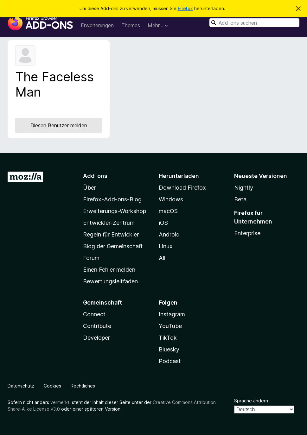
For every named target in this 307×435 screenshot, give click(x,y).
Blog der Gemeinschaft (113, 246)
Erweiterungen (97, 25)
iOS (163, 222)
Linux (166, 246)
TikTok (168, 337)
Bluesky (169, 349)
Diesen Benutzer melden (58, 125)
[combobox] (254, 22)
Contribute (97, 326)
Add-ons (95, 176)
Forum (91, 258)
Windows (171, 199)
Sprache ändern (251, 400)
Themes (130, 25)
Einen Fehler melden (109, 269)
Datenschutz (21, 385)
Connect (94, 314)
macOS (168, 211)
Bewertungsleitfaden (110, 281)
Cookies (52, 385)
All (162, 258)
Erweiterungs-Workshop (114, 211)
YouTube (170, 326)
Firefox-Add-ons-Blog (112, 199)
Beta (240, 199)
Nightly (243, 187)
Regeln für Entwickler (111, 234)
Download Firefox (182, 187)
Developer (96, 337)
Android (169, 234)
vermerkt (59, 402)
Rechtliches (83, 385)
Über (89, 187)
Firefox (185, 8)
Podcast (170, 361)
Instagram (172, 314)
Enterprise (247, 233)
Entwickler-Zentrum (109, 222)
